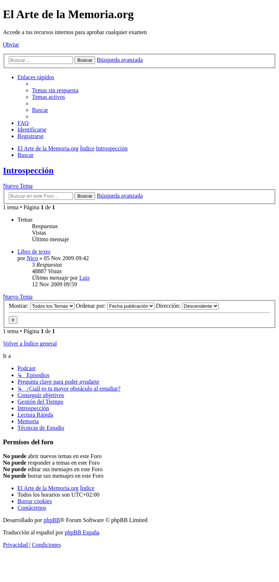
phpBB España (82, 532)
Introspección (28, 170)
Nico (32, 258)
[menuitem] (55, 90)
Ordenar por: (115, 306)
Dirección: (187, 306)
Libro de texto (33, 251)
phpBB (52, 520)
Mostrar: (41, 306)
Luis (84, 278)
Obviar (11, 44)
